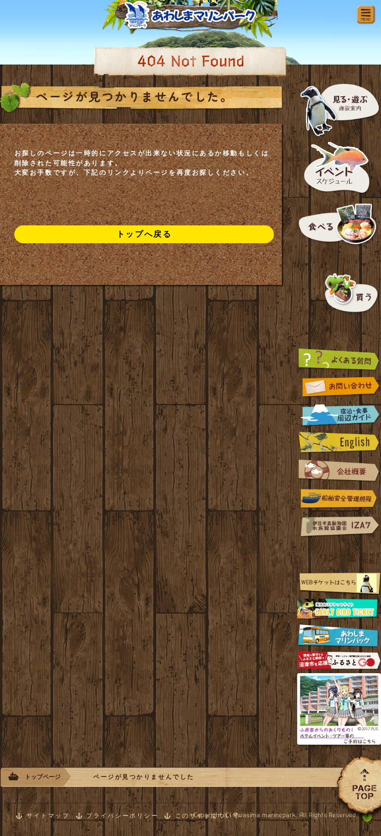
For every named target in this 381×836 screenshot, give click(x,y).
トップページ (43, 776)
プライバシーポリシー (122, 815)
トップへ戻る (144, 234)
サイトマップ (47, 815)
